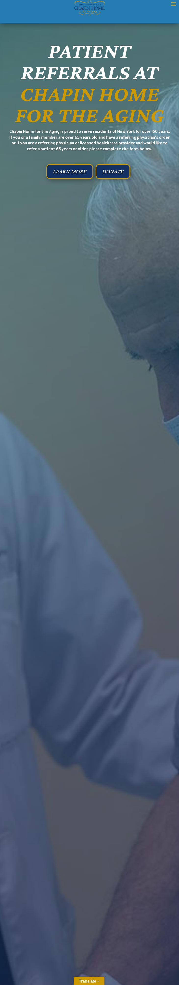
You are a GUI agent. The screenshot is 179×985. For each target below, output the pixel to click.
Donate (113, 171)
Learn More (70, 171)
